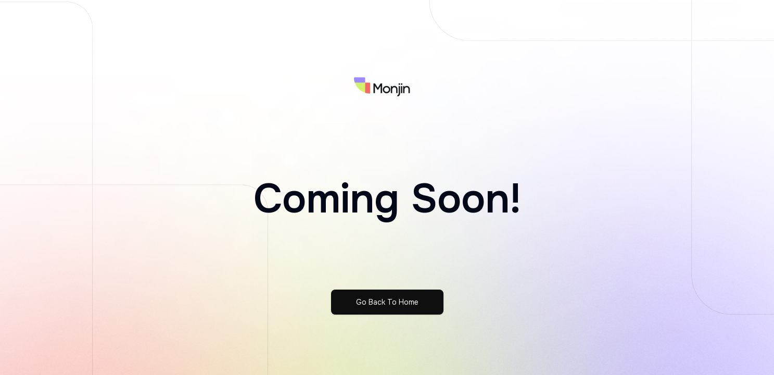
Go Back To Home (387, 302)
